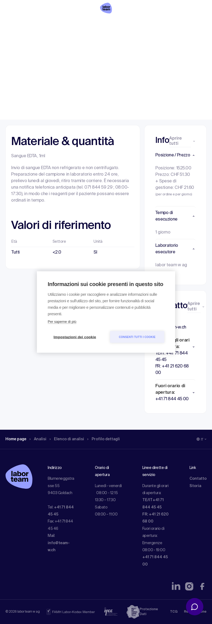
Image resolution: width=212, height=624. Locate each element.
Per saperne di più (62, 322)
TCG (174, 611)
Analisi (42, 39)
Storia (195, 486)
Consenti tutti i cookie (137, 336)
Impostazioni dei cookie (75, 337)
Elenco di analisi (73, 39)
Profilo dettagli (113, 39)
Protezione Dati (149, 612)
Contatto (198, 479)
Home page (17, 39)
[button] (175, 155)
